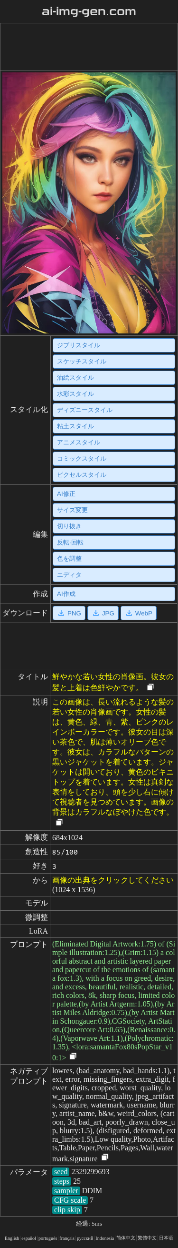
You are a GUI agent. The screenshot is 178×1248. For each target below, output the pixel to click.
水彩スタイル (75, 393)
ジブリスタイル (78, 345)
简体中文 (125, 1237)
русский (85, 1238)
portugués (47, 1238)
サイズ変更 (72, 509)
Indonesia (104, 1238)
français (67, 1238)
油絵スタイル (75, 377)
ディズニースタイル (84, 409)
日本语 (166, 1237)
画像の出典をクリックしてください (113, 880)
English (12, 1238)
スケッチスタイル (81, 361)
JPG (103, 613)
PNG (69, 613)
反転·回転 (70, 542)
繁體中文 (147, 1237)
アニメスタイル (78, 442)
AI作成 (66, 593)
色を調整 (69, 558)
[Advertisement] (87, 46)
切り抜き (69, 526)
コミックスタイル (81, 458)
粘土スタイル (75, 426)
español (28, 1238)
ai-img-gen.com (89, 11)
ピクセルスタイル (81, 474)
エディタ (69, 574)
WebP (138, 613)
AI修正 (66, 493)
